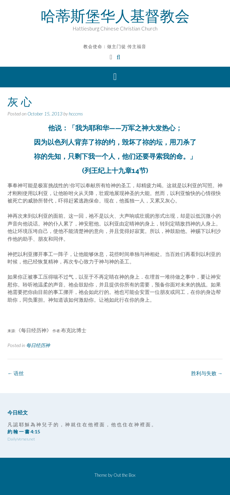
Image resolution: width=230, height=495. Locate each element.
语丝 (15, 373)
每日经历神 (38, 345)
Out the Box (124, 475)
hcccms (76, 113)
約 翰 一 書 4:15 (23, 431)
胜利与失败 (207, 373)
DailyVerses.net (21, 439)
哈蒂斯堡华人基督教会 (115, 16)
